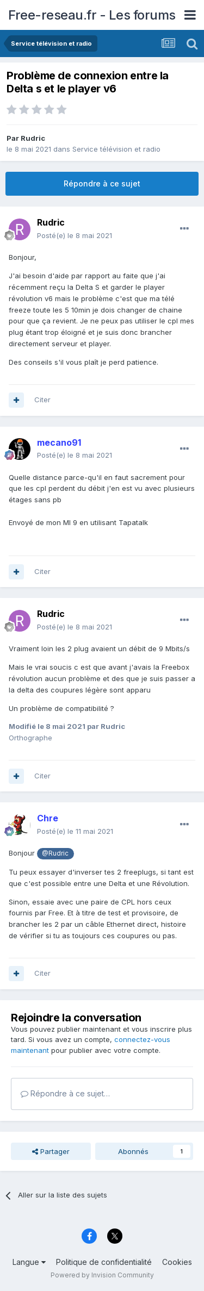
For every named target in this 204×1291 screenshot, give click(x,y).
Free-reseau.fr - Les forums (92, 15)
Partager (51, 1151)
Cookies (177, 1262)
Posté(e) (74, 235)
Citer (42, 399)
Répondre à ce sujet (102, 183)
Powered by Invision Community (102, 1275)
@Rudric (55, 853)
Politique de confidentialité (104, 1262)
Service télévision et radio (116, 149)
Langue (29, 1262)
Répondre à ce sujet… (65, 1093)
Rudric (33, 138)
